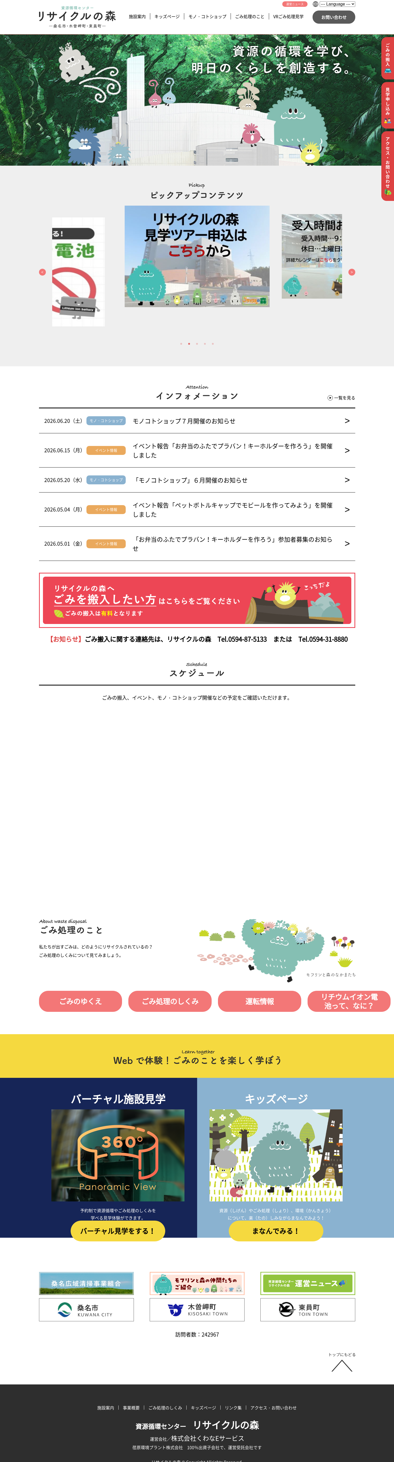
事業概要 (131, 1380)
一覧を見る (341, 397)
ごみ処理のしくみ (154, 973)
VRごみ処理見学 (288, 16)
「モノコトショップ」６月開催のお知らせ (241, 471)
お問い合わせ (334, 17)
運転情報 (233, 973)
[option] (197, 256)
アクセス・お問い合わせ (273, 1380)
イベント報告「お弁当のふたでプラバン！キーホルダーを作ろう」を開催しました (241, 446)
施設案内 (137, 16)
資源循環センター (197, 1398)
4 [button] (205, 344)
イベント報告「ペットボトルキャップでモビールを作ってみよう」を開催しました (241, 496)
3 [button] (197, 344)
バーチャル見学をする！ (118, 1209)
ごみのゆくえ (75, 973)
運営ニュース (295, 4)
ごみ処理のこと (250, 16)
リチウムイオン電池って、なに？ (315, 973)
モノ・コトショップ (207, 16)
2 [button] (189, 344)
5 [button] (213, 344)
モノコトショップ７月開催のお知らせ (241, 421)
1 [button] (181, 344)
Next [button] (351, 272)
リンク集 (233, 1380)
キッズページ (167, 16)
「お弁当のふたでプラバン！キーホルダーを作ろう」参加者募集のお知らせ (241, 520)
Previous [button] (42, 272)
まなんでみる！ (276, 1209)
